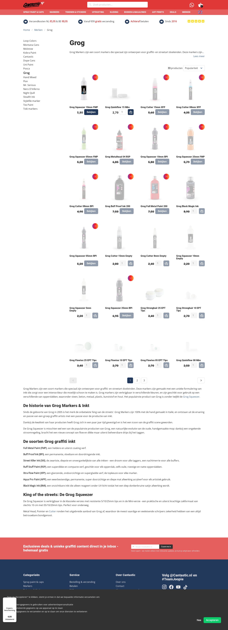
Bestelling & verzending (82, 582)
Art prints (158, 12)
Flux (25, 81)
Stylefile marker (31, 101)
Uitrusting (98, 12)
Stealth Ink (29, 96)
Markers (54, 12)
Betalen (74, 586)
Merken (186, 12)
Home (26, 30)
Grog (26, 73)
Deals (173, 12)
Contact (120, 586)
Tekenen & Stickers (75, 12)
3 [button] (144, 380)
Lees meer (199, 56)
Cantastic (28, 56)
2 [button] (137, 380)
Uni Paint (28, 64)
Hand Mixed (29, 77)
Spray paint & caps (33, 12)
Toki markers (30, 108)
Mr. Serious (29, 85)
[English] (200, 12)
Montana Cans (31, 44)
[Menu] (14, 599)
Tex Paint (28, 104)
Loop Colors (29, 40)
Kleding (114, 12)
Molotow (28, 48)
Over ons (121, 582)
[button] (73, 380)
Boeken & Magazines (135, 12)
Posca (26, 68)
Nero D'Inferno (31, 89)
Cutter (52, 511)
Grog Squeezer (191, 396)
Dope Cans (29, 60)
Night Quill (29, 93)
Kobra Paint (29, 52)
